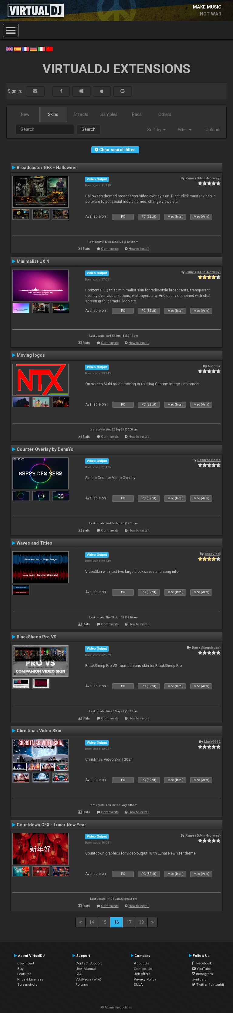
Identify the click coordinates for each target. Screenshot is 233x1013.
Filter (184, 129)
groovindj (212, 554)
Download (25, 963)
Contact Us (143, 969)
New (25, 114)
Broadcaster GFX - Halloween (47, 167)
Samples (108, 114)
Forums (82, 984)
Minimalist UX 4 (33, 261)
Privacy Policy (145, 979)
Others (164, 114)
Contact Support (89, 963)
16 (116, 922)
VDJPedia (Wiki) (88, 979)
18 (141, 922)
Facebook (202, 963)
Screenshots (27, 984)
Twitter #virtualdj (208, 984)
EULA (138, 984)
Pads (137, 114)
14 (91, 922)
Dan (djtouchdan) (206, 647)
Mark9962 (212, 741)
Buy (20, 969)
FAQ (79, 974)
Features (24, 974)
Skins (53, 114)
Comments (110, 249)
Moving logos (31, 355)
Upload (212, 129)
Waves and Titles (34, 543)
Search (89, 129)
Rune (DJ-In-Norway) (203, 178)
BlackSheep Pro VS (36, 636)
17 (129, 922)
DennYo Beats (209, 460)
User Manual (86, 969)
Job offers (142, 974)
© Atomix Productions (116, 1007)
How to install (139, 249)
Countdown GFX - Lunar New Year (51, 824)
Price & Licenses (30, 979)
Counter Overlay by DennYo (45, 449)
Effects (81, 114)
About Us (141, 963)
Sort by (156, 129)
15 (104, 922)
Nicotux (214, 366)
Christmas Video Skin (39, 730)
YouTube (201, 969)
